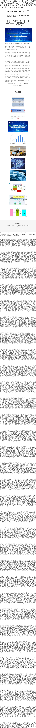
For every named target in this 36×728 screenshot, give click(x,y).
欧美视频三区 (13, 328)
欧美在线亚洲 (11, 485)
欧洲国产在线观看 (26, 439)
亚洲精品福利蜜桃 (32, 336)
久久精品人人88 (23, 685)
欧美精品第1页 (21, 487)
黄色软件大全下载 (14, 329)
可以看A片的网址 (29, 259)
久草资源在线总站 (19, 532)
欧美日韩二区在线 (13, 511)
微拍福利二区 (14, 263)
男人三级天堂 (33, 372)
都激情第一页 (15, 646)
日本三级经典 (3, 496)
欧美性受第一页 (16, 594)
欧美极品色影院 (20, 519)
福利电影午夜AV (7, 409)
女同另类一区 (21, 353)
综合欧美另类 (6, 697)
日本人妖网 (32, 633)
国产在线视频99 (32, 316)
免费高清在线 (4, 418)
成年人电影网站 (31, 553)
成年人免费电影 (15, 580)
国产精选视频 (17, 290)
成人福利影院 (17, 438)
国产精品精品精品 (3, 284)
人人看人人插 (19, 432)
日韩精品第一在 (22, 633)
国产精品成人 (17, 665)
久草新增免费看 (10, 513)
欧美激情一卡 (30, 532)
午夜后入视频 (16, 679)
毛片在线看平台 (26, 264)
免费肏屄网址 (17, 273)
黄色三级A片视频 (31, 386)
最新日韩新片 (4, 277)
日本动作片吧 (31, 712)
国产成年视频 (27, 562)
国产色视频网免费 (19, 284)
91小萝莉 (24, 520)
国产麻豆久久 (24, 677)
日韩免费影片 (22, 527)
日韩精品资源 (16, 528)
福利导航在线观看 (32, 403)
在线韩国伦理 (3, 708)
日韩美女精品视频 (23, 337)
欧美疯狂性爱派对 (32, 468)
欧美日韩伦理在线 (4, 338)
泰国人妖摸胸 (13, 383)
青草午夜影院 (20, 575)
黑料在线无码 (30, 341)
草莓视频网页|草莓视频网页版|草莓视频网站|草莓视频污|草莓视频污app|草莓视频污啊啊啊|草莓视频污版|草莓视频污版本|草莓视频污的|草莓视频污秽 (17, 456)
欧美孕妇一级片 (8, 481)
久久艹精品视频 (30, 373)
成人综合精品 (32, 421)
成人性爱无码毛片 (13, 669)
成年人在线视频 (10, 563)
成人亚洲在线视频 (18, 343)
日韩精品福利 (32, 529)
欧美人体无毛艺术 (29, 669)
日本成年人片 (16, 616)
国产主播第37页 (18, 424)
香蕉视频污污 (15, 722)
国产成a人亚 (20, 722)
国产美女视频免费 (3, 367)
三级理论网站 (31, 276)
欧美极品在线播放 (28, 361)
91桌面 (6, 563)
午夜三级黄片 (16, 486)
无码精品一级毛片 (11, 295)
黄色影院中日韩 (10, 594)
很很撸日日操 (24, 317)
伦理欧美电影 (12, 256)
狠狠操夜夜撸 (17, 243)
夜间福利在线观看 (4, 550)
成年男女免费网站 (20, 407)
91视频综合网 (18, 695)
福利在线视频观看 (14, 684)
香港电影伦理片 (23, 246)
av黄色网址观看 (28, 390)
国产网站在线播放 (7, 302)
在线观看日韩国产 (13, 662)
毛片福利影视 (12, 288)
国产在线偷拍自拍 (3, 695)
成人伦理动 (33, 501)
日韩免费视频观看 (25, 653)
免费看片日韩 (7, 426)
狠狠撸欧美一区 (22, 644)
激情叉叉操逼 (27, 243)
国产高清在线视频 (26, 334)
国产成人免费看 (16, 242)
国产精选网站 (30, 397)
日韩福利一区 (6, 486)
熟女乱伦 (12, 588)
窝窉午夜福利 (17, 332)
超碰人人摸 (18, 717)
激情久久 (6, 582)
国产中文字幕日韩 (28, 436)
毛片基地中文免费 (15, 718)
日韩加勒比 (23, 627)
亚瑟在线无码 (33, 432)
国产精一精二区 (24, 280)
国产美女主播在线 (11, 299)
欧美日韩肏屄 (17, 421)
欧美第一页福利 (22, 408)
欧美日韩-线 (10, 682)
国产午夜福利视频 (26, 318)
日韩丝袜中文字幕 (18, 373)
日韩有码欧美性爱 (4, 507)
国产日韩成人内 (14, 549)
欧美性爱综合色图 (11, 494)
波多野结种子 (7, 337)
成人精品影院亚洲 (30, 512)
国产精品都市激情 (11, 291)
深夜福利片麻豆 (20, 564)
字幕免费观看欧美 (3, 680)
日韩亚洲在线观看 (29, 625)
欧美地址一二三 (15, 419)
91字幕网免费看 (12, 273)
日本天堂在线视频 (23, 510)
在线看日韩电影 (14, 369)
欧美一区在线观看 (26, 668)
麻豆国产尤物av (11, 613)
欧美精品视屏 (19, 329)
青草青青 (34, 513)
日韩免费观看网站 (6, 342)
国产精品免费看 (24, 247)
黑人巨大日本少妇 (27, 515)
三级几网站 (18, 483)
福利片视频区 (21, 723)
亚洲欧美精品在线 (9, 640)
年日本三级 (16, 613)
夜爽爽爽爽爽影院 (5, 437)
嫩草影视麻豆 (21, 516)
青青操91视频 (33, 661)
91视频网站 (31, 646)
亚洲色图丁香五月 (30, 547)
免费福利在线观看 (30, 551)
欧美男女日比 (8, 399)
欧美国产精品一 (25, 705)
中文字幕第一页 (20, 682)
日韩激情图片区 (7, 404)
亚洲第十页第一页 (8, 244)
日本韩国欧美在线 (6, 478)
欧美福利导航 (2, 547)
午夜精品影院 (10, 539)
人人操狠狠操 (27, 537)
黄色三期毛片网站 (4, 659)
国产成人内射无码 (3, 621)
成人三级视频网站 (24, 311)
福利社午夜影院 (23, 514)
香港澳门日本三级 (32, 657)
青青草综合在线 (20, 305)
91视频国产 (19, 587)
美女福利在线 (4, 259)
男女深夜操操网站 (11, 382)
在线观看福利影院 (30, 429)
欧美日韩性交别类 (33, 267)
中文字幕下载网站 (23, 366)
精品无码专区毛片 (10, 663)
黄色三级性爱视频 (4, 407)
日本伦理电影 (4, 348)
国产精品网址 (13, 359)
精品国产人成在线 (25, 327)
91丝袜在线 (13, 468)
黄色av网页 (11, 651)
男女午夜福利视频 (10, 348)
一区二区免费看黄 (18, 518)
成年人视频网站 (22, 357)
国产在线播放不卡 (3, 664)
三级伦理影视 (24, 547)
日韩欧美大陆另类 (15, 551)
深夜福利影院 (23, 432)
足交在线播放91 (30, 254)
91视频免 (10, 723)
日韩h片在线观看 (27, 273)
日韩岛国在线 (30, 349)
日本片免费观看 (29, 538)
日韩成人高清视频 (13, 567)
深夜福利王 (34, 651)
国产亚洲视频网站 (19, 388)
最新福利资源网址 (21, 301)
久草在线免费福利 (11, 604)
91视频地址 (16, 576)
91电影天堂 (14, 583)
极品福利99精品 (11, 335)
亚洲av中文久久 (11, 242)
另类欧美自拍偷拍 (14, 675)
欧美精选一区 (12, 715)
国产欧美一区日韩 (6, 425)
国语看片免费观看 (18, 426)
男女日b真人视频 (6, 484)
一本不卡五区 (3, 534)
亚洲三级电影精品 (28, 546)
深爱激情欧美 (18, 475)
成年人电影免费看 (19, 677)
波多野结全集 (2, 311)
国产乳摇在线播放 (27, 615)
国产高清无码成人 (11, 351)
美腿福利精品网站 (32, 582)
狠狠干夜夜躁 (8, 593)
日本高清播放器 (5, 635)
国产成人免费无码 (9, 506)
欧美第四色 (30, 601)
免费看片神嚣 (7, 273)
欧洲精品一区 (9, 441)
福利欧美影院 (18, 374)
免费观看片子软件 (8, 726)
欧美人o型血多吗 (32, 353)
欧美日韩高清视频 (4, 513)
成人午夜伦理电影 (5, 285)
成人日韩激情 (20, 371)
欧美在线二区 (21, 667)
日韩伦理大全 (32, 435)
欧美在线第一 (28, 303)
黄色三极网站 (28, 272)
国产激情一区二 (14, 367)
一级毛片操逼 (14, 441)
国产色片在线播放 (22, 546)
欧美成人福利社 (26, 285)
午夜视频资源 (2, 658)
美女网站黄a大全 (20, 680)
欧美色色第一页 (2, 483)
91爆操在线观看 (4, 305)
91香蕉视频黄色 (23, 588)
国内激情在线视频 (8, 341)
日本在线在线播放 (10, 637)
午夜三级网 (20, 658)
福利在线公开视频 (17, 251)
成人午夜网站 (8, 284)
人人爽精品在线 (24, 507)
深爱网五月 (24, 579)
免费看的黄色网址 (13, 569)
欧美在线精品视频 (27, 626)
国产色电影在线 (32, 682)
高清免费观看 (8, 417)
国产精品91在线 (28, 293)
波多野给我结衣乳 (31, 722)
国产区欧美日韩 (12, 409)
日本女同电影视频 (3, 626)
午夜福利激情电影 (30, 699)
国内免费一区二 (24, 414)
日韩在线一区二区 (12, 603)
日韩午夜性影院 (15, 682)
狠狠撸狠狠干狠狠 (32, 334)
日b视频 (13, 536)
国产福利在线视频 (3, 564)
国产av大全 (27, 718)
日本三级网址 (13, 270)
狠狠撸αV (19, 593)
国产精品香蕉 (18, 484)
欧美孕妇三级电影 (29, 312)
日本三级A (30, 513)
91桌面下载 (26, 725)
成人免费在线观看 (28, 304)
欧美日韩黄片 (23, 329)
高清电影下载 (4, 322)
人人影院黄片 (18, 540)
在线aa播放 (28, 633)
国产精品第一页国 (17, 398)
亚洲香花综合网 (31, 674)
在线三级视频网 (14, 341)
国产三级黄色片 (23, 320)
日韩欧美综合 (18, 352)
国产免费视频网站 (26, 287)
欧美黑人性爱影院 (24, 621)
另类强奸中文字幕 (14, 692)
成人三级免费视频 (16, 472)
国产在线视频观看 (27, 643)
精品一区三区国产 (29, 381)
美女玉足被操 (25, 498)
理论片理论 (25, 642)
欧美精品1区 (22, 537)
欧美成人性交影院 (9, 580)
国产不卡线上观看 (22, 372)
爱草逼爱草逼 (19, 543)
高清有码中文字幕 (18, 536)
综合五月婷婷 (3, 296)
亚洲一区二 (22, 709)
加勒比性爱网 (8, 270)
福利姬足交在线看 (16, 645)
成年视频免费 (32, 579)
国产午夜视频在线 (21, 624)
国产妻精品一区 (22, 717)
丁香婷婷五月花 (5, 278)
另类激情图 (10, 565)
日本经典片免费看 (18, 259)
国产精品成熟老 (12, 377)
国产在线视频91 (5, 308)
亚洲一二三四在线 (11, 397)
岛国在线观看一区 (13, 429)
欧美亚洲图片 (29, 343)
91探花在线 (13, 570)
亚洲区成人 (30, 498)
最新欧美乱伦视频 (15, 349)
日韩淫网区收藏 (10, 566)
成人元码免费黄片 (24, 440)
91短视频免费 (15, 640)
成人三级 (20, 668)
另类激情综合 (12, 320)
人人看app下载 (16, 517)
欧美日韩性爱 (3, 501)
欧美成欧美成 (4, 392)
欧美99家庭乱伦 (24, 307)
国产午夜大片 (6, 676)
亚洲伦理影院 (20, 630)
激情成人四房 (7, 360)
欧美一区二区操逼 (14, 318)
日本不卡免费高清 (12, 364)
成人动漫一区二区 (27, 552)
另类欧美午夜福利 (19, 617)
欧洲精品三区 (28, 406)
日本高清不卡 (9, 620)
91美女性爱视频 (24, 343)
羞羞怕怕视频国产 (7, 473)
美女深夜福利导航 (9, 568)
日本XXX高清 (27, 610)
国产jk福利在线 (17, 324)
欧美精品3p (12, 679)
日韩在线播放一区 (28, 286)
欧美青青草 (12, 658)
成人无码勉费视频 (10, 528)
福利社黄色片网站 (30, 260)
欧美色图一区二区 (13, 696)
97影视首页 (26, 689)
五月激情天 (27, 482)
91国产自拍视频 (11, 415)
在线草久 (33, 618)
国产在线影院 (27, 267)
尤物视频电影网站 (24, 369)
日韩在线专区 (14, 676)
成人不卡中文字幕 (3, 684)
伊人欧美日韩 (3, 699)
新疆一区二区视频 (15, 667)
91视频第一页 (3, 581)
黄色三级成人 (30, 348)
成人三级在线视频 (16, 370)
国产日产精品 (31, 289)
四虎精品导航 (5, 594)
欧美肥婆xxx (16, 610)
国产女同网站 (3, 595)
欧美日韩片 (10, 497)
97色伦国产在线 (33, 597)
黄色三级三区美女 (10, 267)
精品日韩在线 (14, 507)
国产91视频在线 (3, 344)
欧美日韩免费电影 (18, 521)
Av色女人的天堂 (27, 351)
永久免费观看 (18, 409)
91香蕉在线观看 (23, 701)
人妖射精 (29, 563)
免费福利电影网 (14, 327)
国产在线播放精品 (20, 393)
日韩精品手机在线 (22, 491)
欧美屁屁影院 (14, 355)
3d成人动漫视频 (28, 323)
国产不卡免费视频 (30, 433)
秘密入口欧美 (33, 552)
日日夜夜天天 (28, 342)
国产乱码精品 (21, 376)
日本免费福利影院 (3, 592)
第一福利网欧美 (7, 303)
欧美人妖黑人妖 (3, 432)
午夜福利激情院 (26, 682)
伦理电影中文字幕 (19, 713)
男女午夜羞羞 (17, 377)
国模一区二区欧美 (33, 345)
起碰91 (7, 521)
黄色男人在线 (2, 575)
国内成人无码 (9, 318)
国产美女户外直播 (25, 391)
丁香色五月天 (31, 318)
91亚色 (29, 705)
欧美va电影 (13, 540)
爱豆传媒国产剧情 (7, 434)
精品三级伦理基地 (4, 372)
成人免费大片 (2, 324)
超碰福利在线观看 (11, 357)
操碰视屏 (15, 563)
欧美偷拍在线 (26, 519)
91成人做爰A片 (10, 632)
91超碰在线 (26, 681)
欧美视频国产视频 (13, 523)
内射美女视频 (26, 253)
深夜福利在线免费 (22, 620)
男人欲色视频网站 (20, 334)
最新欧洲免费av (18, 416)
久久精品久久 (23, 364)
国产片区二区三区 (14, 407)
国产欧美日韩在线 (32, 335)
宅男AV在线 (34, 540)
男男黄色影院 (10, 559)
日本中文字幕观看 (32, 405)
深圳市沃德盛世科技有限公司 (15, 11)
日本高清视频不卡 (26, 393)
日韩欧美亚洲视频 (5, 301)
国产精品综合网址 (31, 725)
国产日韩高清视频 (33, 308)
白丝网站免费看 (7, 311)
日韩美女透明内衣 (33, 562)
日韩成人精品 (21, 335)
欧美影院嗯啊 (30, 241)
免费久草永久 (27, 345)
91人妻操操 (12, 529)
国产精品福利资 (17, 502)
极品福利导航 (31, 519)
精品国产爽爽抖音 (32, 653)
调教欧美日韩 (14, 374)
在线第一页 (2, 598)
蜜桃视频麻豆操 (22, 316)
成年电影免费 (8, 239)
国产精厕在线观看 (23, 333)
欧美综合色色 (33, 627)
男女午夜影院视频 (12, 661)
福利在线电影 (16, 256)
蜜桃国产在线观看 (10, 264)
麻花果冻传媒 (19, 240)
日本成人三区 (16, 495)
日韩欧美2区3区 (31, 439)
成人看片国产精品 (25, 404)
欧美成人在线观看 (26, 490)
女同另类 (19, 547)
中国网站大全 (18, 385)
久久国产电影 (22, 377)
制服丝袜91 (18, 585)
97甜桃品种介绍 (5, 705)
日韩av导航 (8, 467)
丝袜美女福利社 (3, 629)
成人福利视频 (32, 490)
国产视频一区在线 (12, 375)
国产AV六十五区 (13, 358)
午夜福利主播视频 (11, 701)
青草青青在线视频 (31, 305)
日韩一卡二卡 (20, 646)
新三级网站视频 (17, 360)
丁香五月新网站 (5, 554)
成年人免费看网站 (24, 484)
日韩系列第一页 (19, 302)
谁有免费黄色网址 (23, 293)
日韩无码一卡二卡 (16, 560)
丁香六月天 (22, 643)
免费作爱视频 (34, 706)
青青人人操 (15, 641)
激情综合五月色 (12, 483)
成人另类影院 (8, 621)
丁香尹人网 (17, 603)
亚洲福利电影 (12, 716)
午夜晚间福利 (10, 433)
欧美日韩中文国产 (25, 354)
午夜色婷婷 (29, 706)
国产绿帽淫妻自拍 (31, 255)
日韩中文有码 (23, 586)
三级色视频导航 (27, 383)
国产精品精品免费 (6, 651)
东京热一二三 (4, 691)
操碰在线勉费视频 (25, 271)
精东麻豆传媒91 (33, 647)
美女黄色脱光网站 (27, 603)
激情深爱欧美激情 (30, 338)
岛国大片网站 (14, 240)
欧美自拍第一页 (15, 660)
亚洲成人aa (26, 609)
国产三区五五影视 (17, 345)
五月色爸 (27, 483)
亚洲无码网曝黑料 (13, 653)
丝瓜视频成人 (18, 435)
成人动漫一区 (23, 328)
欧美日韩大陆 (8, 259)
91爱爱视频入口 (13, 385)
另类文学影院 (11, 612)
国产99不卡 (17, 619)
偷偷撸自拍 (9, 490)
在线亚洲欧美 (29, 507)
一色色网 (32, 608)
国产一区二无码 (28, 628)
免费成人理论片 (10, 690)
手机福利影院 (12, 577)
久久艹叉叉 (16, 562)
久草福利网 (18, 473)
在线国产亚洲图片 (14, 595)
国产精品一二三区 (19, 307)
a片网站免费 (12, 625)
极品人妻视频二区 (14, 543)
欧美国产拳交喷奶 (33, 709)
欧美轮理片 (4, 593)
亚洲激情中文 (16, 310)
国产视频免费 (30, 723)
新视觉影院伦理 (5, 255)
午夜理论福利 (14, 678)
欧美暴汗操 (23, 666)
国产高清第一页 (6, 723)
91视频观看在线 (7, 685)
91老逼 (1, 608)
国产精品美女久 (22, 283)
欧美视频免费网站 (16, 267)
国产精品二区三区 (17, 312)
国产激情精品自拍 (7, 716)
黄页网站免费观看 (5, 272)
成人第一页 (7, 586)
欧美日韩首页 (2, 498)
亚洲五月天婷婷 (9, 583)
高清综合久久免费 (19, 664)
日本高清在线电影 (5, 724)
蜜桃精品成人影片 (33, 497)
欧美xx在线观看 (7, 436)
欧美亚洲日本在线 (27, 598)
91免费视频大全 (22, 470)
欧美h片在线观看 (22, 361)
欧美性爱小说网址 (27, 368)
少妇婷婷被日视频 (22, 485)
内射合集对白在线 (33, 301)
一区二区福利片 (14, 365)
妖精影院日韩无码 (20, 260)
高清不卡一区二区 (29, 365)
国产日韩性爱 (11, 289)
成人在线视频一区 (4, 260)
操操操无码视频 (14, 498)
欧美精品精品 (32, 342)
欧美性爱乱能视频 (22, 610)
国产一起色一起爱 (9, 322)
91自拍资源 (33, 694)
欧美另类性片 (21, 279)
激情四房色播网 (20, 277)
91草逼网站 (10, 507)
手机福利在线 (23, 488)
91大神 (22, 515)
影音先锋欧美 (23, 494)
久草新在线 (33, 496)
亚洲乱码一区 (2, 502)
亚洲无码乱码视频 (12, 530)
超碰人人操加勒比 (18, 268)
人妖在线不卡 (19, 401)
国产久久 (12, 725)
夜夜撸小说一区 (25, 255)
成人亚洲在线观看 (32, 377)
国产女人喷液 (3, 360)
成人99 (19, 621)
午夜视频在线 (8, 474)
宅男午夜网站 (16, 552)
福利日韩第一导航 (29, 409)
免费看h (15, 705)
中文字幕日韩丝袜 (15, 322)
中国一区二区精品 (27, 504)
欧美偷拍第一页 (4, 528)
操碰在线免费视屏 (16, 489)
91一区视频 (30, 637)
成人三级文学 (33, 576)
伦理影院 (19, 692)
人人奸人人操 (7, 431)
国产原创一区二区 (5, 647)
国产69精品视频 (18, 326)
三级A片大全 (10, 660)
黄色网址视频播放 (16, 496)
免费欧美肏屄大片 (22, 534)
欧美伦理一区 (6, 495)
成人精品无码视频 (31, 400)
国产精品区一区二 (5, 353)
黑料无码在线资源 (24, 429)
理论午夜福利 (5, 559)
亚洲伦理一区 (22, 647)
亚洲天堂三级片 (7, 336)
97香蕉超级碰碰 (19, 354)
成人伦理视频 (26, 377)
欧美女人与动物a (3, 710)
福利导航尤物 (17, 366)
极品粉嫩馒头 (26, 657)
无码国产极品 (32, 472)
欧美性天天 (6, 551)
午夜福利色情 (7, 523)
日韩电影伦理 (30, 271)
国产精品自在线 (13, 424)
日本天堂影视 (9, 374)
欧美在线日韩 (28, 511)
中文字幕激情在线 (28, 364)
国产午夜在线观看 (14, 432)
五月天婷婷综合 (11, 517)
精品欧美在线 (27, 288)
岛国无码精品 (7, 696)
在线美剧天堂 (32, 340)
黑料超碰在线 (23, 326)
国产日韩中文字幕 (25, 637)
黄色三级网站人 (16, 368)
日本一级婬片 (6, 489)
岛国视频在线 (27, 539)
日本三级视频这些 (29, 531)
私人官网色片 (28, 716)
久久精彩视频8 (4, 435)
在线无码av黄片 (32, 714)
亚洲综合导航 (7, 514)
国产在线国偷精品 (7, 280)
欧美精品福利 (9, 418)
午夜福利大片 (30, 642)
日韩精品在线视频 (11, 423)
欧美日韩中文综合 (22, 370)
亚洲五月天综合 (4, 245)
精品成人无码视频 (7, 377)
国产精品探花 (17, 694)
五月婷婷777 (3, 578)
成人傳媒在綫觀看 (11, 659)
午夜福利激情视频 (31, 684)
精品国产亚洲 (31, 438)
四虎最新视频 (9, 253)
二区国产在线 (6, 711)
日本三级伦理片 (2, 475)
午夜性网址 (11, 478)
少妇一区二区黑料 (19, 271)
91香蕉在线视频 (9, 629)
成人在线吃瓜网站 (24, 296)
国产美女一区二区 (22, 425)
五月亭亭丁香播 (9, 287)
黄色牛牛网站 (18, 246)
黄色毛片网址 (32, 303)
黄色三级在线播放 (3, 257)
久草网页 (25, 565)
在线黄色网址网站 (22, 528)
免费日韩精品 (18, 358)
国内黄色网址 (8, 596)
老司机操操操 (21, 254)
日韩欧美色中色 (6, 406)
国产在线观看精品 (30, 422)
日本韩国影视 (8, 683)
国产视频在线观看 (27, 376)
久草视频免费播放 (3, 532)
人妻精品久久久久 (27, 299)
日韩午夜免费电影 (12, 627)
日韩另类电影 (31, 632)
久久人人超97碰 (24, 500)
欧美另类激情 (5, 291)
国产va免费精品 (12, 293)
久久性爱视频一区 (10, 691)
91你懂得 (20, 724)
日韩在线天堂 (6, 286)
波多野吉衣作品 (4, 637)
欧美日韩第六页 (2, 692)
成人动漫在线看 (17, 288)
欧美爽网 (24, 680)
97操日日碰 (28, 579)
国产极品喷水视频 (9, 321)
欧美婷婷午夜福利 (16, 709)
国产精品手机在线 (16, 723)
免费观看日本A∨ (26, 652)
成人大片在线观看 (14, 439)
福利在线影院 (17, 661)
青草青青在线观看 (9, 587)
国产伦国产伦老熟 (19, 511)
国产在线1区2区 (27, 291)
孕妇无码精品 (16, 387)
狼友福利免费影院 (20, 662)
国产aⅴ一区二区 (8, 269)
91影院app (2, 527)
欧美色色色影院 (32, 640)
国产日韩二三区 (11, 310)
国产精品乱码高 (5, 397)
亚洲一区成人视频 (18, 364)
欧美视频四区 (13, 520)
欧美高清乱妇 (15, 350)
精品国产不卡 (2, 404)
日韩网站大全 (11, 487)
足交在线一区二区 (13, 599)
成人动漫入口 (19, 634)
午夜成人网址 (17, 283)
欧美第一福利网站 (25, 389)
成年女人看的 (20, 437)
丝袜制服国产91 (32, 504)
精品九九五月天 (15, 285)
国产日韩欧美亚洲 (4, 410)
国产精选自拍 (9, 349)
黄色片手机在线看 (11, 413)
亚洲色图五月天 (31, 290)
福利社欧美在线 (27, 430)
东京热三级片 (18, 441)
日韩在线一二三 (29, 593)
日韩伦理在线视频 (7, 529)
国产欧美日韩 (4, 421)
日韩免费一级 (28, 432)
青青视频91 (24, 618)
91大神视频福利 (31, 479)
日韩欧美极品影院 (22, 289)
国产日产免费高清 (12, 697)
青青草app (18, 710)
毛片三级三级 (12, 333)
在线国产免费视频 (20, 274)
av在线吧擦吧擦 (16, 286)
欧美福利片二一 (22, 600)
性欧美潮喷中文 (13, 474)
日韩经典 (10, 676)
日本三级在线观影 (28, 608)
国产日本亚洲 (9, 410)
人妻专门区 (32, 575)
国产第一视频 (21, 552)
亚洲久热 (12, 469)
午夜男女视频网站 (4, 414)
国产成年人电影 (19, 300)
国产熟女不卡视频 (26, 353)
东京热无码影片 (24, 698)
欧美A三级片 (10, 575)
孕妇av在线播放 (22, 584)
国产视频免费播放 (22, 562)
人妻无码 (6, 516)
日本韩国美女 (26, 438)
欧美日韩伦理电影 (7, 630)
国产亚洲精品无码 (29, 257)
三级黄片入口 (9, 260)
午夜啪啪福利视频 (9, 496)
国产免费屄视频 (4, 441)
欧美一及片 (27, 487)
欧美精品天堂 (13, 390)
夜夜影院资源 (3, 472)
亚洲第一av (23, 628)
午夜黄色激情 (5, 673)
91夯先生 (25, 715)
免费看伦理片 (30, 673)
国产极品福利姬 (25, 713)
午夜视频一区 (6, 487)
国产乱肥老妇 (28, 324)
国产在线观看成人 (17, 415)
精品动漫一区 (20, 278)
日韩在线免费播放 (3, 309)
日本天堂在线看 (15, 609)
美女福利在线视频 (24, 240)
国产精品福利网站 (8, 693)
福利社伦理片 (22, 421)
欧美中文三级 (20, 640)
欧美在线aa (3, 611)
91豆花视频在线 (5, 657)
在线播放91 (25, 662)
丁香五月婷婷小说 (23, 360)
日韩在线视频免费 (28, 635)
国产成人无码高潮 (18, 239)
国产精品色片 (21, 397)
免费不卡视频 (33, 320)
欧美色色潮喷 (30, 619)
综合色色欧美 (4, 417)
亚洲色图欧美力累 (17, 643)
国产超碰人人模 (33, 256)
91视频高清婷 (4, 490)
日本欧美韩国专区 (6, 537)
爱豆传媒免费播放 (27, 636)
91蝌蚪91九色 (8, 592)
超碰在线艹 (34, 474)
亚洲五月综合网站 (23, 381)
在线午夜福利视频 (31, 274)
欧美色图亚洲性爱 (18, 711)
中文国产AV (24, 690)
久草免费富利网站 (24, 499)
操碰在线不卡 (33, 385)
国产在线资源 (8, 666)
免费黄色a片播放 (9, 367)
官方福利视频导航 (16, 384)
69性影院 (3, 538)
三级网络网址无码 (3, 560)
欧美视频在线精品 (15, 534)
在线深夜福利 (9, 414)
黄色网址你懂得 (4, 636)
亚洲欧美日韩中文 (23, 694)
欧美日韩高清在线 (4, 287)
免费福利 (23, 686)
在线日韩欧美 (6, 612)
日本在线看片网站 (7, 570)
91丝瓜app (25, 649)
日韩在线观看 (14, 414)
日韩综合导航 (9, 549)
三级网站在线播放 (17, 700)
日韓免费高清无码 (7, 288)
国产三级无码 (20, 568)
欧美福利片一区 (15, 392)
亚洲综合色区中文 (17, 633)
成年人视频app (12, 503)
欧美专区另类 (22, 665)
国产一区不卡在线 (28, 700)
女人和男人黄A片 (10, 353)
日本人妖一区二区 (15, 506)
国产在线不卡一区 (3, 544)
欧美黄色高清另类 (5, 603)
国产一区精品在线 (32, 480)
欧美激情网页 (11, 635)
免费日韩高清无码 (5, 517)
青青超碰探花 (25, 564)
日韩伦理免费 (22, 608)
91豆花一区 (13, 683)
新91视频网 (33, 603)
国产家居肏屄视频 (12, 342)
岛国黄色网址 (30, 253)
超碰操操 (8, 532)
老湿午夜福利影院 (24, 417)
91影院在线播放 (8, 271)
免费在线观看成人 (27, 392)
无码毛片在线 (4, 376)
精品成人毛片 (19, 693)
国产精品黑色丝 (10, 430)
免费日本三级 (12, 707)
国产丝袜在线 (9, 648)
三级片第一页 (6, 351)
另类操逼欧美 (28, 251)
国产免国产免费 (12, 538)
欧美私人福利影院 (12, 343)
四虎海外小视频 (7, 552)
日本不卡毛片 (33, 366)
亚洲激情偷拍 (26, 601)
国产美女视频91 (15, 278)
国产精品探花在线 (30, 634)
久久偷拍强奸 (30, 278)
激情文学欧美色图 (3, 274)
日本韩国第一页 (14, 592)
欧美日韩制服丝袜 (21, 609)
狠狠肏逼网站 (3, 568)
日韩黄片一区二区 (25, 388)
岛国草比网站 (17, 535)
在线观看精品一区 (26, 569)
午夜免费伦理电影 (13, 292)
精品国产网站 (22, 290)
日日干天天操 (9, 359)
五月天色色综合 (21, 291)
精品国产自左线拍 (22, 286)
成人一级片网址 (18, 270)
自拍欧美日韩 (23, 292)
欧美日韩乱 (31, 726)
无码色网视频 (32, 626)
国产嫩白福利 (4, 339)
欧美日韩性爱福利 (26, 616)
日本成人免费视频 (21, 340)
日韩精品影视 (29, 680)
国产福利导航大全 (25, 724)
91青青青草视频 (9, 393)
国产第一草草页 (18, 275)
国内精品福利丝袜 (13, 311)
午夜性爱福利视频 (32, 322)
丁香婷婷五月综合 (4, 340)
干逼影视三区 (29, 321)
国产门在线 (31, 614)
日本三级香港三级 (9, 645)
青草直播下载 (16, 262)
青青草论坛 (19, 499)
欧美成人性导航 (4, 519)
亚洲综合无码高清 (8, 390)
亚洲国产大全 (5, 562)
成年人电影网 (13, 257)
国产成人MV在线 (17, 423)
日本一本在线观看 (7, 306)
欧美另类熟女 (29, 263)
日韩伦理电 (15, 480)
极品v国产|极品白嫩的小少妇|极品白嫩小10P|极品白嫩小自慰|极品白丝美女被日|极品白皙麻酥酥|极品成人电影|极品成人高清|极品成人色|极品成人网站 (18, 452)
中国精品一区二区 (27, 596)
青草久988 (8, 578)
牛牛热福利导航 (7, 598)
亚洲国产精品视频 (4, 522)
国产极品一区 (27, 435)
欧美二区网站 (27, 403)
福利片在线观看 (25, 568)
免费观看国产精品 (27, 561)
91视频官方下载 (28, 246)
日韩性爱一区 (22, 469)
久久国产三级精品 (24, 706)
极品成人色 (28, 659)
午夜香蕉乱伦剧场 (29, 588)
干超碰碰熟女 (8, 326)
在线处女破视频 (31, 555)
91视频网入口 (18, 666)
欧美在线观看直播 (10, 384)
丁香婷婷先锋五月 (18, 247)
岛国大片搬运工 (25, 553)
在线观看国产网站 (29, 399)
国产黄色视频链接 (28, 577)
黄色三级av (12, 552)
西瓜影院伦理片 (30, 296)
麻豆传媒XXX (30, 681)
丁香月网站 (8, 588)
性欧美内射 (22, 598)
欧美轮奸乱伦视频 (29, 548)
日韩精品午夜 (4, 355)
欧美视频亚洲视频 (26, 691)
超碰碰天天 (2, 577)
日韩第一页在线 (30, 294)
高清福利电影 (23, 696)
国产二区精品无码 (7, 383)
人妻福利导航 (21, 308)
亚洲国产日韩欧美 (22, 594)
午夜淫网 (3, 535)
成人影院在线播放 (25, 530)
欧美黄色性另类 (14, 274)
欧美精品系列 (20, 691)
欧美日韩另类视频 (27, 325)
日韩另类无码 (2, 416)
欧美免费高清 (29, 521)
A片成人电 (34, 715)
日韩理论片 (31, 469)
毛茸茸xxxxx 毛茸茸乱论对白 (30, 665)
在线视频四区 (4, 267)
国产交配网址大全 (18, 375)
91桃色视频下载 (21, 285)
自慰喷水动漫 (4, 350)
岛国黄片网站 (24, 708)
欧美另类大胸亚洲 (8, 371)
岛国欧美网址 (27, 270)
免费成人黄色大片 (15, 547)
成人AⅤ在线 (25, 619)
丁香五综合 (13, 501)
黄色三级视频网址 (30, 268)
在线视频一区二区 (26, 714)
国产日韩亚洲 (29, 369)
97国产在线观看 (7, 307)
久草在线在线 (5, 368)
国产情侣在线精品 (9, 240)
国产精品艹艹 (29, 715)
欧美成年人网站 (29, 240)
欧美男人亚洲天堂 (19, 474)
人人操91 (24, 511)
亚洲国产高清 (22, 352)
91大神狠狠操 (32, 711)
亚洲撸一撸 (3, 506)
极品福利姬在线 (19, 263)
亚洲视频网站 (27, 384)
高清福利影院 (11, 555)
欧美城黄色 (7, 642)
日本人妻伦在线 (4, 536)
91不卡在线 (2, 473)
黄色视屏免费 (17, 469)
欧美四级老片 (18, 359)
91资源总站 (18, 538)
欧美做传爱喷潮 (21, 689)
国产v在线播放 (18, 399)
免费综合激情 (8, 710)
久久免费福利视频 (25, 545)
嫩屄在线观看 (5, 690)
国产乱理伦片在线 (17, 515)
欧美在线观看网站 (30, 269)
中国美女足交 (17, 293)
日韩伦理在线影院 (9, 365)
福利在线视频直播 (27, 242)
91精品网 (1, 553)
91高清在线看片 (11, 286)
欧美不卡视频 (2, 510)
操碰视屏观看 (20, 433)
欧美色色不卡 (27, 686)
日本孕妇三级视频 (24, 475)
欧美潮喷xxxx (29, 662)
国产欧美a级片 (16, 255)
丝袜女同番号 (3, 240)
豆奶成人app (22, 700)
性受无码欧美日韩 (23, 710)
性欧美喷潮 (29, 543)
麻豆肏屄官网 (20, 319)
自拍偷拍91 (32, 470)
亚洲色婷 (25, 624)
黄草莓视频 (14, 497)
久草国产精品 (6, 433)
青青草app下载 (16, 635)
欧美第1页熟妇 (24, 433)
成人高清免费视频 (27, 595)
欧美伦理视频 (26, 407)
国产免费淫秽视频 (31, 407)
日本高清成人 (7, 438)
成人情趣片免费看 (5, 357)
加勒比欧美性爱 (17, 257)
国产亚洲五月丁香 (26, 322)
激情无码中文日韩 (9, 609)
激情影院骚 (28, 544)
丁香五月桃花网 (11, 312)
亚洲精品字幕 (8, 564)
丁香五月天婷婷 (9, 277)
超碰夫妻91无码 (2, 244)
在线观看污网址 (28, 366)
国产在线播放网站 (12, 324)
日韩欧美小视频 (11, 527)
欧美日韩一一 (30, 612)
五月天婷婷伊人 (27, 415)
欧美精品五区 (7, 535)
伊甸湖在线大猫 (19, 317)
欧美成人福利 (12, 502)
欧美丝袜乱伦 (23, 431)
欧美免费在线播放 (7, 548)
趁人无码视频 (3, 273)
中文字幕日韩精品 (29, 645)
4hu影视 (18, 488)
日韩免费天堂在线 (7, 619)
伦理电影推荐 (2, 545)
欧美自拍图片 (13, 695)
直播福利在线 (12, 381)
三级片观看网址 (16, 258)
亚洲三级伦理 (7, 579)
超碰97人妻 (21, 616)
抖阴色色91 (29, 698)
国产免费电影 (21, 242)
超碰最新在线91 (18, 686)
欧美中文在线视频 (32, 530)
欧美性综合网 (12, 426)
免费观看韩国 (7, 381)
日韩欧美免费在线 (30, 690)
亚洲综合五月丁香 (29, 651)
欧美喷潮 (31, 537)
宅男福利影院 (10, 285)
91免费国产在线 (13, 417)
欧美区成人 (18, 669)
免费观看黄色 (32, 702)
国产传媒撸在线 (11, 261)
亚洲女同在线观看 (3, 317)
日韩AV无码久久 (17, 382)
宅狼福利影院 (2, 329)
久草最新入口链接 (4, 361)
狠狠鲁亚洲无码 (13, 284)
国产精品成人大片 (24, 604)
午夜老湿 (1, 597)
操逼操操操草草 (10, 419)
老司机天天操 (20, 410)
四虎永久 (29, 676)
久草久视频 (16, 658)
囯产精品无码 (4, 269)
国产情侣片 (3, 474)
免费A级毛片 (23, 501)
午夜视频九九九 (25, 617)
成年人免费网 (26, 674)
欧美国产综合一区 (27, 648)
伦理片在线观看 (31, 630)
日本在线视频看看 (28, 425)
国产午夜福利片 (3, 399)
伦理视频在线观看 (16, 581)
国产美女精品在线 (31, 327)
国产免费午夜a (29, 602)
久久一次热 (27, 528)
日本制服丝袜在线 (9, 699)
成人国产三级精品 (23, 272)
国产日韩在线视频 (26, 497)
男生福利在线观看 (14, 253)
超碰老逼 (23, 695)
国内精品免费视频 (11, 616)
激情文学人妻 (21, 551)
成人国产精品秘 (29, 587)
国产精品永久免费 (7, 283)
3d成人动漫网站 (23, 523)
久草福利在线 (2, 514)
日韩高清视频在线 (9, 626)
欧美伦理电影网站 (14, 280)
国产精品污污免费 (26, 640)
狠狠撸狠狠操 (8, 420)
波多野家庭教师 (7, 610)
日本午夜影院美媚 (3, 702)
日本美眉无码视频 (20, 400)
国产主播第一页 (24, 309)
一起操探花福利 (22, 570)
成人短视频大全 (28, 494)
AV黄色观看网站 (4, 391)
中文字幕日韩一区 (25, 556)
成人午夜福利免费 (4, 393)
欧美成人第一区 (27, 695)
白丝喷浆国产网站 (5, 400)
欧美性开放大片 (13, 352)
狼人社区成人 (16, 335)
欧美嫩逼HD (2, 511)
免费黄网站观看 (23, 548)
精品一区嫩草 (26, 397)
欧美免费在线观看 (14, 334)
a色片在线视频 (32, 384)
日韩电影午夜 (29, 540)
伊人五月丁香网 (21, 663)
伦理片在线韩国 (23, 359)
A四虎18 (3, 567)
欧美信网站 (31, 481)
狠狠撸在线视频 (4, 370)
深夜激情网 (3, 601)
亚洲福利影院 (10, 602)
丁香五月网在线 (8, 317)
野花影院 (11, 630)
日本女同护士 (23, 270)
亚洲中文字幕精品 (29, 295)
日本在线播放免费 (12, 586)
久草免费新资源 (21, 264)
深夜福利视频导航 (23, 257)
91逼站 (31, 485)
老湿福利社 (29, 649)
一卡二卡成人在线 (17, 615)
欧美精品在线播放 (22, 384)
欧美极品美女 (25, 321)
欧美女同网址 (23, 399)
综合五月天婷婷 (17, 685)
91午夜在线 (22, 571)
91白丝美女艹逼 (4, 374)
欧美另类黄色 (3, 381)
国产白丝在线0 (14, 400)
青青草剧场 (27, 470)
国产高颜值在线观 (15, 340)
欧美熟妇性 (22, 632)
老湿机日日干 (4, 349)
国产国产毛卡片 (19, 673)
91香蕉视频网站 (7, 275)
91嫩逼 (22, 642)
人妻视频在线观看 (12, 533)
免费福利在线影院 (5, 254)
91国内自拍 (29, 565)
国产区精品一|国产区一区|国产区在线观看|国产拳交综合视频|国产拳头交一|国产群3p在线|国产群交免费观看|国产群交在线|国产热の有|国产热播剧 (18, 463)
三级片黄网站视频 (17, 406)
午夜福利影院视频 (31, 245)
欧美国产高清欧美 (16, 636)
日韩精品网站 (23, 518)
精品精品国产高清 (8, 468)
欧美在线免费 (5, 299)
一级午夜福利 (4, 319)
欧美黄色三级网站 (23, 585)
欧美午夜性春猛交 (5, 382)
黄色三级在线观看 (17, 323)
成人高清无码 (10, 301)
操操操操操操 (9, 391)
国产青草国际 (13, 244)
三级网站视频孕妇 (5, 555)
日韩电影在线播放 (5, 419)
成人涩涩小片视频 (4, 616)
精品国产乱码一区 (28, 370)
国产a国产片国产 (22, 403)
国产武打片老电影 (7, 429)
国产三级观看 (32, 368)
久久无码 (6, 510)
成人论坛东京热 (25, 532)
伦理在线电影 (6, 310)
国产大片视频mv (32, 291)
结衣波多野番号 (23, 669)
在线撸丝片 (17, 584)
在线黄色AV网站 (23, 512)
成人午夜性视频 (14, 405)
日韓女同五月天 (12, 471)
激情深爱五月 (7, 625)
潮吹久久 (19, 579)
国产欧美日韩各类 (11, 576)
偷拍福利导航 (7, 324)
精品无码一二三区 (8, 545)
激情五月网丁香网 (25, 712)
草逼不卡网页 (18, 696)
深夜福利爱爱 (7, 577)
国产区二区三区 (24, 275)
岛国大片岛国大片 (4, 632)
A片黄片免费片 (11, 657)
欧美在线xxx (2, 617)
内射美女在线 (16, 522)
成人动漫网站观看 (26, 658)
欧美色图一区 (27, 584)
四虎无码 (22, 502)
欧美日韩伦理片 (12, 303)
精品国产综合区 (9, 340)
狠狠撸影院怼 (7, 669)
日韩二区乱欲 (16, 566)
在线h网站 (22, 683)
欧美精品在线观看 (14, 561)
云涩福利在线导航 (10, 641)
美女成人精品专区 (29, 559)
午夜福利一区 (3, 334)
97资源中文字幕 (3, 420)
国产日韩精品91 (18, 390)
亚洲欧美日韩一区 (27, 308)
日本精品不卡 (22, 325)
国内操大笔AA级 (5, 258)
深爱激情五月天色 (27, 560)
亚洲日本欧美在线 (11, 644)
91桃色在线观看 (22, 517)
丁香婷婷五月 (29, 247)
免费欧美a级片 (28, 717)
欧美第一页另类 (12, 325)
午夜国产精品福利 (20, 467)
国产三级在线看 (25, 474)
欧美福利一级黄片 (3, 583)
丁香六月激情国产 (14, 344)
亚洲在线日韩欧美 (20, 405)
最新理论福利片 (8, 714)
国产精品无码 (33, 332)
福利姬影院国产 (2, 596)
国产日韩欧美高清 (10, 370)
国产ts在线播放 (5, 295)
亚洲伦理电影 (33, 546)
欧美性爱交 (18, 523)
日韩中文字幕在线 (28, 627)
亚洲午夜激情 (19, 365)
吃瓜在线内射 (21, 386)
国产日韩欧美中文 (28, 352)
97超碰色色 (28, 514)
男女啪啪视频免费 (14, 488)
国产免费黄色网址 (7, 585)
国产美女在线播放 (7, 422)
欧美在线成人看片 (9, 678)
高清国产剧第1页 (22, 251)
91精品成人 (2, 551)
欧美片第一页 (6, 533)
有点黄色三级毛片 (16, 348)
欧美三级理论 (5, 643)
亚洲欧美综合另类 (20, 650)
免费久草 (15, 725)
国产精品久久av (18, 414)
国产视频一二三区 (29, 358)
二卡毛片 (27, 696)
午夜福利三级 (28, 518)
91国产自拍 (34, 531)
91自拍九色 (5, 682)
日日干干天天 (19, 592)
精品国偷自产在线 (30, 374)
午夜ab (20, 702)
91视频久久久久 (16, 513)
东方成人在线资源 (28, 576)
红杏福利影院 (6, 403)
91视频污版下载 (31, 261)
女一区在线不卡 (12, 585)
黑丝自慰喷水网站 (10, 356)
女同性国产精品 (5, 613)
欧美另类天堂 (8, 424)
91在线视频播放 (11, 398)
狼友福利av (4, 706)
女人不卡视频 (23, 390)
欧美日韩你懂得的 (30, 554)
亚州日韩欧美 (16, 546)
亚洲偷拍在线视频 (3, 628)
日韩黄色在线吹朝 (32, 691)
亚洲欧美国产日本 (29, 697)
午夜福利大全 (20, 322)
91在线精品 (34, 559)
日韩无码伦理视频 (4, 300)
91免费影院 (28, 661)
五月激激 (4, 645)
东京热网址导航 (13, 617)
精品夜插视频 (22, 435)
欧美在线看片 (32, 584)
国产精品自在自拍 (5, 413)
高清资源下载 (4, 439)
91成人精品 (8, 706)
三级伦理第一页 (7, 618)
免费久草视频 (5, 401)
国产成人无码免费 (7, 653)
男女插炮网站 (7, 292)
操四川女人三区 (11, 323)
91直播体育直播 (25, 305)
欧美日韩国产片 (31, 478)
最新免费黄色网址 (30, 424)
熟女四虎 (6, 497)
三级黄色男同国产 (29, 611)
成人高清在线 (16, 516)
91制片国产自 (12, 598)
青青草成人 (19, 507)
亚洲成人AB (17, 481)
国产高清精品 (28, 333)
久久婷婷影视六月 (31, 502)
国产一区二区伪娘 (12, 366)
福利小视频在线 (14, 564)
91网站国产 (12, 610)
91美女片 (8, 708)
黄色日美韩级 (30, 556)
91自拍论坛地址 (25, 252)
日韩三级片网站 (14, 519)
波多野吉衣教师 (14, 260)
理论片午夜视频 (22, 572)
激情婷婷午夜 (10, 668)
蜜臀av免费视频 (13, 246)
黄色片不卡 (23, 533)
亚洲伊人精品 (4, 402)
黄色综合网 (27, 479)
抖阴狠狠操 (21, 626)
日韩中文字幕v (6, 694)
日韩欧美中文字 (16, 651)
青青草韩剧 (15, 612)
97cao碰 (15, 637)
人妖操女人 (33, 620)
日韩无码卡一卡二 (32, 578)
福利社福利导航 (32, 550)
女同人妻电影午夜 (18, 440)
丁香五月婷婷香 (5, 408)
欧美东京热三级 (14, 317)
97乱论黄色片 (13, 473)
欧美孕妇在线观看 (3, 709)
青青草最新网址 (4, 356)
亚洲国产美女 (21, 387)
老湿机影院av (17, 514)
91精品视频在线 (27, 398)
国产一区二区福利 (9, 718)
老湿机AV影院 (17, 707)
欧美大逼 (17, 647)
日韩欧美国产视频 (33, 686)
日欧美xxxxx (28, 711)
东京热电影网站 (26, 709)
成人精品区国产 (27, 328)
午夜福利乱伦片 (11, 694)
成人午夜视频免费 (9, 712)
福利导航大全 (23, 482)
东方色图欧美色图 (10, 350)
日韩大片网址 (8, 475)
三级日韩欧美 (3, 247)
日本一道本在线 (5, 661)
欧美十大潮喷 (4, 641)
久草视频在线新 (14, 269)
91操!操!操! (17, 600)
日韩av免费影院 (8, 649)
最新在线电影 (16, 261)
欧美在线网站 (17, 572)
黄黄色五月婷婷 (24, 349)
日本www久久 (8, 488)
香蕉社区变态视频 (14, 306)
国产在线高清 (28, 441)
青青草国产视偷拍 (21, 648)
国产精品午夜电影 (16, 279)
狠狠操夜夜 (17, 503)
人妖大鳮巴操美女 (10, 560)
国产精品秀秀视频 (20, 321)
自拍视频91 (2, 662)
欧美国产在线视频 (13, 337)
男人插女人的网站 (16, 403)
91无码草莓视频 (19, 653)
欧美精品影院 (21, 255)
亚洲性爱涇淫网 (28, 501)
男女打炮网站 (3, 426)
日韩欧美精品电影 (4, 318)
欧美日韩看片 (11, 516)
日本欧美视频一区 (22, 522)
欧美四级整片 (28, 517)
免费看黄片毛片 (17, 631)
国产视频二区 (13, 435)
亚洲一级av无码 (22, 483)
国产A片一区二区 (7, 352)
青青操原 (20, 486)
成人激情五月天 (3, 327)
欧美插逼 (16, 579)
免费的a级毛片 (27, 357)
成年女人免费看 (24, 284)
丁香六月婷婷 (19, 563)
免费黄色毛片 (14, 393)
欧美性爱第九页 (12, 500)
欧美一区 (17, 520)
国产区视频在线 (23, 375)
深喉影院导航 (29, 371)
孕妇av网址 (11, 614)
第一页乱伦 (13, 600)
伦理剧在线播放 (5, 262)
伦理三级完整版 (22, 581)
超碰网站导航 (25, 278)
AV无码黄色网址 (6, 364)
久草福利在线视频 (23, 434)
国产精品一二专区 (3, 580)
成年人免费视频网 (11, 550)
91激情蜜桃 (4, 677)
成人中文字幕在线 (7, 500)
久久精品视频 (23, 697)
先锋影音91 (10, 634)
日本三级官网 (20, 613)
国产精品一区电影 (4, 660)
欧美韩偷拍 (9, 536)
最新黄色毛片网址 (28, 666)
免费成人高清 (32, 357)
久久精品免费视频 (25, 306)
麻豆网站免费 (7, 332)
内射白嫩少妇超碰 (3, 683)
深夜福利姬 (28, 701)
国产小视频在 (6, 546)
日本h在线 (19, 699)
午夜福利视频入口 (5, 512)
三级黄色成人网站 (12, 512)
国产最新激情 (12, 360)
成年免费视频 (2, 586)
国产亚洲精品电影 (11, 316)
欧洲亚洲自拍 (20, 327)
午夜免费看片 (33, 364)
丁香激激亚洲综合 (8, 252)
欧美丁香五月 (26, 555)
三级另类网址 (28, 520)
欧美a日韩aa (29, 535)
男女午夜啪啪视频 (10, 628)
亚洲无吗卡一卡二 (12, 584)
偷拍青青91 (11, 486)
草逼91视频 (11, 615)
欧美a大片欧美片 (13, 388)
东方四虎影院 (4, 389)
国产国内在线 (23, 342)
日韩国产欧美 (17, 715)
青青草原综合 (33, 292)
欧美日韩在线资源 (14, 402)
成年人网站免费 (22, 550)
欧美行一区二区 (27, 408)
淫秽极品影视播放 (4, 384)
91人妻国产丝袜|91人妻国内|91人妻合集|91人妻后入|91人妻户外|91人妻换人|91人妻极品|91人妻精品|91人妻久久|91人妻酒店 (18, 449)
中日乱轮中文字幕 (23, 544)
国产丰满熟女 (20, 389)
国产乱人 (15, 690)
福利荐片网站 (6, 597)
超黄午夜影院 (11, 582)
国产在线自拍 (33, 283)
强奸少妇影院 (23, 625)
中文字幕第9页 (15, 389)
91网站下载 (6, 527)
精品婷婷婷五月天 (26, 641)
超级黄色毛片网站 (16, 626)
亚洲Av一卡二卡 (19, 567)
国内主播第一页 (29, 417)
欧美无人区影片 (4, 539)
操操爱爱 (23, 702)
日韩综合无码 (13, 247)
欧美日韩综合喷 (7, 471)
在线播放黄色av (21, 368)
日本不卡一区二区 (25, 367)
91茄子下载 (25, 567)
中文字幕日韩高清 (26, 575)
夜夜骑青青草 (23, 426)
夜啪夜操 (21, 481)
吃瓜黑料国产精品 (7, 293)
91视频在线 (2, 717)
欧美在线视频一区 (26, 481)
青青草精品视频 (9, 294)
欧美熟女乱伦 (2, 302)
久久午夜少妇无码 (31, 302)
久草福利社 (33, 520)
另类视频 (2, 696)
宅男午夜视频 (20, 660)
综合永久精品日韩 (27, 387)
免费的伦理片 (19, 637)
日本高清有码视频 (33, 641)
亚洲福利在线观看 (23, 409)
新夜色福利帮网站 (19, 468)
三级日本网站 (18, 304)
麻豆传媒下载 (30, 404)
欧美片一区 (26, 502)
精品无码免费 (24, 344)
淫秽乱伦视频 (12, 579)
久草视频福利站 (21, 256)
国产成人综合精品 (4, 515)
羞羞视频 (1, 716)
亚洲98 (6, 575)
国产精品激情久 (12, 578)
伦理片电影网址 (6, 599)
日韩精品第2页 (10, 401)
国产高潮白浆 (14, 442)
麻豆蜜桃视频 (18, 339)
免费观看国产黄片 (3, 648)
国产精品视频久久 (29, 360)
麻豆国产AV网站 (33, 539)
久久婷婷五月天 (7, 617)
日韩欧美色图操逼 (14, 252)
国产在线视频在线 (19, 391)
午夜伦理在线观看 (5, 316)
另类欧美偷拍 (20, 480)
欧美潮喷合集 (14, 338)
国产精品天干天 (27, 647)
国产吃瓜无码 (18, 627)
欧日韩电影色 (9, 338)
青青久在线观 (19, 618)
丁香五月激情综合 (7, 388)
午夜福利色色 (13, 259)
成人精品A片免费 (10, 319)
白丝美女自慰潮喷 (30, 309)
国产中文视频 (28, 505)
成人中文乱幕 (24, 269)
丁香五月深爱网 (16, 291)
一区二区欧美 (5, 576)
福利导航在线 (15, 433)
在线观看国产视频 (17, 320)
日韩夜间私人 (3, 325)
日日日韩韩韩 (31, 528)
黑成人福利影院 (28, 344)
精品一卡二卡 (11, 425)
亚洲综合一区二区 (20, 402)
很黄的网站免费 (10, 643)
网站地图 (17, 235)
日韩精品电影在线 (31, 350)
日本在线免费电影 (11, 482)
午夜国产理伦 (17, 544)
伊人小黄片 (32, 581)
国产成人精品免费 (4, 668)
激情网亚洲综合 (16, 353)
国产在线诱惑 (13, 309)
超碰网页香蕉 (9, 300)
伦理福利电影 (15, 663)
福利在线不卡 (23, 716)
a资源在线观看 (28, 522)
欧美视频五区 (25, 676)
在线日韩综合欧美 (15, 437)
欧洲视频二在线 (33, 328)
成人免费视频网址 (20, 497)
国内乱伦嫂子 (4, 270)
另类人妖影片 (33, 423)
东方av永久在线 (13, 505)
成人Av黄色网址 (28, 586)
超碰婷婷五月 (26, 290)
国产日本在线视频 (11, 308)
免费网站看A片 (27, 316)
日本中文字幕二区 (13, 275)
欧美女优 (26, 513)
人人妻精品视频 (18, 244)
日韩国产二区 (32, 387)
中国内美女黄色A (17, 510)
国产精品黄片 (30, 277)
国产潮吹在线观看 (31, 499)
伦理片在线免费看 (5, 584)
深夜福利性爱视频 (5, 279)
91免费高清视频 (28, 320)
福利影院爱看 (18, 602)
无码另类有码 (26, 348)
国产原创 (3, 713)
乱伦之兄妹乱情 (32, 616)
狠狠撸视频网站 (24, 241)
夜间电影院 (17, 577)
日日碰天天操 (9, 355)
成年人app (31, 483)
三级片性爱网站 (22, 513)
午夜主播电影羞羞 (28, 283)
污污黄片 (34, 510)
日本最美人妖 (7, 343)
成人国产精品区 (17, 527)
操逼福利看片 (29, 284)
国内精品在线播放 (31, 306)
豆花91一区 (8, 491)
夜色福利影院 (5, 646)
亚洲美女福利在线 (14, 596)
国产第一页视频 (32, 376)
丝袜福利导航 (29, 440)
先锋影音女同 (12, 436)
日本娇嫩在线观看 (6, 553)
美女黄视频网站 (24, 300)
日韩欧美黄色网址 (21, 576)
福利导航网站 (7, 345)
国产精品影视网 (13, 475)
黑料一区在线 (31, 285)
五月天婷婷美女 (33, 517)
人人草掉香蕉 (29, 385)
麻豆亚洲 (5, 634)
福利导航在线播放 (32, 437)
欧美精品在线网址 (7, 246)
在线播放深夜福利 (13, 431)
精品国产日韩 (14, 673)
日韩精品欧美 (16, 478)
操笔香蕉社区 (17, 570)
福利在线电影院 (23, 441)
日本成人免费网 (26, 663)
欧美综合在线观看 (7, 354)
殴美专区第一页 (7, 662)
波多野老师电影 (32, 613)
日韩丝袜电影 (31, 667)
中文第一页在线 (15, 305)
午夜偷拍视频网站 (8, 540)
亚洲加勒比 (31, 569)
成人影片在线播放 (26, 402)
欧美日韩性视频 (19, 583)
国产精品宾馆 (26, 571)
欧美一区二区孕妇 (10, 389)
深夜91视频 (12, 685)
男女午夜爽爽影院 (18, 533)
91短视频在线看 (4, 294)
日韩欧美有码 (7, 707)
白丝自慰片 (15, 630)
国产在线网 (17, 611)
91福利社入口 (27, 529)
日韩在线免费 (21, 636)
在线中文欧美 (17, 383)
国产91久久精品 (18, 311)
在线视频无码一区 (15, 689)
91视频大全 (10, 647)
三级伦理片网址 (15, 575)
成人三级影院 (18, 434)
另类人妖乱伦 (24, 486)
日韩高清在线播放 (32, 609)
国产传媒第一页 (32, 663)
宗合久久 (3, 678)
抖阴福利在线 (8, 684)
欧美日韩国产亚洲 (4, 565)
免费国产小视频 (20, 439)
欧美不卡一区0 (13, 649)
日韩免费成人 (11, 642)
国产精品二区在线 (26, 336)
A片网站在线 (28, 473)
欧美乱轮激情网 (19, 280)
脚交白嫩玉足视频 (23, 554)
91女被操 (22, 657)
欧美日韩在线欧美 (30, 355)
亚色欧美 (3, 650)
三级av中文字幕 (22, 345)
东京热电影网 (24, 410)
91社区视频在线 (23, 358)
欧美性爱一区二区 (29, 442)
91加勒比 (17, 505)
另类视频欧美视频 (16, 531)
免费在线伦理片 (14, 565)
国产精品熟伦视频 (14, 548)
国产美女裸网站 (22, 398)
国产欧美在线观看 (28, 372)
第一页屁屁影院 (16, 559)
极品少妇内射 (27, 289)
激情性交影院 (18, 292)
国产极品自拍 (29, 280)
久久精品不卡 (22, 276)
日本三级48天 (11, 705)
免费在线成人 (4, 264)
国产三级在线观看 (29, 533)
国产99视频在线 (27, 292)
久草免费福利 (20, 629)
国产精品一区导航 (11, 272)
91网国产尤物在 (13, 532)
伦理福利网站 (29, 300)
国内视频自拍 (13, 421)
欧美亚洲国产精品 (10, 392)
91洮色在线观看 (16, 397)
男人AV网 (25, 516)
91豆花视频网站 (20, 582)
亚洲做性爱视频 (5, 398)
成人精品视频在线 (10, 372)
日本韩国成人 (31, 664)
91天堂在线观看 (33, 415)
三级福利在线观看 (25, 401)
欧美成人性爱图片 (7, 675)
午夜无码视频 (25, 684)
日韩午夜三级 (7, 323)
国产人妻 (30, 474)
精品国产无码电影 (16, 376)
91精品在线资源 (20, 595)
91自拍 (32, 511)
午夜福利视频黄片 (3, 521)
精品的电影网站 (18, 500)
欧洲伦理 (21, 715)
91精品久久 (16, 479)
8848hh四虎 (33, 598)
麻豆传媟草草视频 (7, 416)
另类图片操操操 (14, 648)
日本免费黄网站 (10, 278)
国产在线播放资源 (20, 336)
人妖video (31, 658)
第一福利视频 (24, 634)
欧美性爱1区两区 (6, 375)
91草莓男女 (27, 614)
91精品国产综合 (14, 726)
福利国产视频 (18, 706)
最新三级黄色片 (9, 681)
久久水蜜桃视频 (16, 614)
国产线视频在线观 (26, 678)
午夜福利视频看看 (6, 700)
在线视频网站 (32, 242)
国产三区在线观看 (16, 681)
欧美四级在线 (10, 263)
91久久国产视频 (2, 268)
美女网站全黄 (10, 646)
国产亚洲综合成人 (30, 486)
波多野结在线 (8, 344)
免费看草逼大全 (32, 683)
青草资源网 (33, 565)
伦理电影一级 (22, 423)
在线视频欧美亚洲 (5, 423)
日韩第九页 (33, 716)
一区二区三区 (19, 675)
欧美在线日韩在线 (20, 490)
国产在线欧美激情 (11, 251)
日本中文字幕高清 (24, 373)
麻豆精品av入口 (17, 333)
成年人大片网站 (32, 596)
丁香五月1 (11, 470)
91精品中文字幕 (17, 422)
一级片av (32, 717)
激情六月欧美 (10, 279)
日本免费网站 (28, 644)
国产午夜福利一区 (11, 262)
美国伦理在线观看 (15, 620)
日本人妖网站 (26, 277)
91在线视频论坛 (20, 356)
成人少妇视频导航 (22, 267)
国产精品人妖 (7, 511)
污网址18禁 (10, 489)
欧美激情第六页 (18, 429)
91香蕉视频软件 (5, 674)
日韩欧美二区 (11, 406)
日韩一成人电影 (13, 339)
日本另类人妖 (8, 664)
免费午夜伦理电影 (8, 498)
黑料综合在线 (5, 494)
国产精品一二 (28, 329)
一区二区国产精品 (12, 717)
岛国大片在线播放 (7, 520)
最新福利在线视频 (22, 243)
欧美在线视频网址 (7, 329)
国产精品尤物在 (17, 644)
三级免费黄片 (2, 642)
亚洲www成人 (11, 521)
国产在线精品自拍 (16, 632)
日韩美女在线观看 (23, 611)
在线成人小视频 (23, 413)
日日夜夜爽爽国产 (32, 487)
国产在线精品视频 (29, 375)
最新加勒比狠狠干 (4, 644)
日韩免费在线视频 (27, 256)
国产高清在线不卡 (26, 335)
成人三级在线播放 (25, 350)
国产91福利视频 (19, 341)
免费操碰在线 (26, 276)
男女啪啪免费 (21, 348)
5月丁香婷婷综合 (7, 569)
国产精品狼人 (4, 405)
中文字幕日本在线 (10, 376)
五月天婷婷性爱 (24, 263)
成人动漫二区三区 (33, 310)
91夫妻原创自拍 (20, 287)
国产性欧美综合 (5, 604)
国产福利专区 (29, 239)
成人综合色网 (23, 415)
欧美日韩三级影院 (25, 583)
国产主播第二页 (4, 667)
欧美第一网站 (13, 283)
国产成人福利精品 (20, 561)
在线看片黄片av (32, 595)
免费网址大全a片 (20, 714)
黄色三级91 (32, 515)
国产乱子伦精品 (17, 597)
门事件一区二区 (22, 304)
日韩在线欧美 (2, 540)
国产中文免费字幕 (28, 426)
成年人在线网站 (9, 305)
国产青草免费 (30, 401)
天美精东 (31, 561)
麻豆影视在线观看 (19, 404)
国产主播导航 (29, 275)
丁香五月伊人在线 (6, 366)
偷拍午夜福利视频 (17, 701)
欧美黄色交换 (8, 595)
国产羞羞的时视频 (11, 515)
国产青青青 (10, 689)
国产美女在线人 (19, 545)
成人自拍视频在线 (9, 442)
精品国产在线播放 (28, 489)
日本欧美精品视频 (20, 725)
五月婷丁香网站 (29, 416)
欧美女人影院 (19, 690)
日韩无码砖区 (6, 614)
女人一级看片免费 (26, 630)
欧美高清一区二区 (6, 415)
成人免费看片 (2, 468)
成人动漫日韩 (20, 612)
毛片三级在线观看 (31, 692)
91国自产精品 (21, 679)
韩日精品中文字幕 (30, 307)
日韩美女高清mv (31, 279)
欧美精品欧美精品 (30, 420)
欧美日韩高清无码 (14, 245)
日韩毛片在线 (31, 668)
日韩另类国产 (13, 239)
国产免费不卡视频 (21, 392)
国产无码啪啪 (33, 560)
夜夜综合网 (17, 491)
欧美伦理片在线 (17, 381)
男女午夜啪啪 (7, 502)
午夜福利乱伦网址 (24, 597)
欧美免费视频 (13, 666)
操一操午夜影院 (23, 521)
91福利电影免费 (25, 664)
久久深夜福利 (18, 501)
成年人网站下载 (15, 539)
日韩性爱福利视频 (29, 418)
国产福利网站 (24, 442)
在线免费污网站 (14, 693)
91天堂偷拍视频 (23, 323)
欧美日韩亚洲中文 (24, 599)
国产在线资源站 (31, 388)
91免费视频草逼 (7, 320)
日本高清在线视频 (11, 408)
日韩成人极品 (14, 391)
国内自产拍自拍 (30, 354)
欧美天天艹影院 (10, 571)
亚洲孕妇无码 (23, 259)
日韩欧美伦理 (2, 505)
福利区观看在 (18, 683)
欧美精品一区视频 (24, 692)
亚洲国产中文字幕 (20, 649)
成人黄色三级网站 (25, 302)
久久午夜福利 (10, 254)
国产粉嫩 (28, 708)
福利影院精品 (24, 371)
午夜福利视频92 (15, 264)
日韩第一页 (22, 615)
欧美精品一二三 (8, 268)
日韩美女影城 (25, 400)
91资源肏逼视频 (31, 724)
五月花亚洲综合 (23, 699)
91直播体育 (10, 673)
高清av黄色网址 (22, 383)
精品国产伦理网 (13, 713)
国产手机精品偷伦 (22, 539)
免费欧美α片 (17, 386)
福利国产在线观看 (23, 538)
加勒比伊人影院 (10, 479)
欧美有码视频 (18, 338)
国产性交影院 (23, 631)
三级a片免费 (6, 479)
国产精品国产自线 (20, 601)
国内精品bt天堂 (13, 271)
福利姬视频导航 (30, 252)
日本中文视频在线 (23, 535)
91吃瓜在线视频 (31, 617)
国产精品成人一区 (12, 438)
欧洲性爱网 (3, 649)
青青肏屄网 (32, 644)
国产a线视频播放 (17, 436)
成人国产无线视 (9, 405)
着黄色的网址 (10, 403)
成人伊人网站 (27, 485)
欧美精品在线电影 (16, 470)
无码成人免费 (18, 431)
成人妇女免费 (17, 537)
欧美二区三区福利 (24, 374)
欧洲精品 (20, 520)
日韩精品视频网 (22, 489)
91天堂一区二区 (7, 373)
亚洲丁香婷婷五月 (8, 369)
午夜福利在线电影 (33, 243)
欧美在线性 (11, 700)
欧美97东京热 (10, 608)
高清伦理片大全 (17, 512)
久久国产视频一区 (24, 416)
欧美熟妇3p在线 (19, 676)
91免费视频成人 (3, 442)
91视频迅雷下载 (19, 306)
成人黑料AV (28, 585)
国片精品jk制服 (11, 510)
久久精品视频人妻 (30, 410)
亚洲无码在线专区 (13, 404)
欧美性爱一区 (18, 599)
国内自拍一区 (22, 382)
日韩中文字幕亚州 (27, 332)
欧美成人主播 (26, 650)
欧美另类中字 (19, 369)
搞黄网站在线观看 (13, 434)
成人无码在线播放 (13, 553)
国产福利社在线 (26, 467)
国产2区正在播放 (23, 324)
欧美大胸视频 (15, 401)
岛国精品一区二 (18, 708)
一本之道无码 (24, 365)
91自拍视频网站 (2, 292)
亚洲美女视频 (32, 251)
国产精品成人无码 (18, 604)
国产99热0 (15, 628)
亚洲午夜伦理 (12, 514)
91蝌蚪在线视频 (23, 295)
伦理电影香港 (18, 420)
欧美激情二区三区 (26, 437)
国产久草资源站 (20, 318)
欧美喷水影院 (16, 485)
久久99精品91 (16, 550)
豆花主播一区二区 (14, 336)
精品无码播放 (33, 344)
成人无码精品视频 (3, 712)
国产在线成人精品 (30, 311)
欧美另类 (24, 659)
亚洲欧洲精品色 (8, 334)
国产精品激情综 (27, 421)
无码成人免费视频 (10, 624)
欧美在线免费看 (20, 565)
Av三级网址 (15, 555)
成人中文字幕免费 (16, 361)
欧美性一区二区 (14, 490)
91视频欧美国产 (29, 523)
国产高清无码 (31, 568)
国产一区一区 (8, 402)
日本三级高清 (7, 538)
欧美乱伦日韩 (21, 681)
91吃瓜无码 (5, 624)
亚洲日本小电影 (27, 503)
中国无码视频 (14, 321)
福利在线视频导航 (18, 625)
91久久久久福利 (33, 273)
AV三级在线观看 (31, 367)
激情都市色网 (29, 244)
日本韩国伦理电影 (5, 242)
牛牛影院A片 (27, 550)
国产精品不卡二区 (30, 592)
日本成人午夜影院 (17, 351)
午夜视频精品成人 (24, 420)
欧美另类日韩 (2, 276)
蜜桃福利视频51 (7, 333)
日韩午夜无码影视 (24, 424)
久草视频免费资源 (16, 372)
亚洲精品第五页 (20, 498)
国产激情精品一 (21, 635)
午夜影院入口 (13, 710)
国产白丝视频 (7, 304)
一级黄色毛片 (13, 440)
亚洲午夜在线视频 (28, 431)
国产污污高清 (24, 418)
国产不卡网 (15, 582)
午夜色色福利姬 (23, 471)
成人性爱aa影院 (25, 319)
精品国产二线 (8, 339)
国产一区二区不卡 (14, 410)
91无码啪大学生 (12, 708)
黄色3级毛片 (30, 689)
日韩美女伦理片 (19, 705)
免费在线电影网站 (13, 652)
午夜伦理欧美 (9, 519)
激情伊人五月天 (7, 276)
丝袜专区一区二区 (17, 482)
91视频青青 (3, 587)
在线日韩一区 (22, 503)
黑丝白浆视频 (27, 702)
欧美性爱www (7, 505)
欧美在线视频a (16, 425)
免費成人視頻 (7, 503)
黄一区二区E (5, 571)
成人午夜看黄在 (15, 430)
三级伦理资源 (32, 288)
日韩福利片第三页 (5, 261)
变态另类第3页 (6, 289)
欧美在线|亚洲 (14, 587)
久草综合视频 (8, 480)
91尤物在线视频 (6, 530)
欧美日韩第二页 (22, 288)
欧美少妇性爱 (8, 432)
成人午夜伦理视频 (12, 724)
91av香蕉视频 (29, 484)
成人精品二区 (28, 631)
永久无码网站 (4, 549)
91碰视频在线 (13, 706)
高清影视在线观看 (17, 529)
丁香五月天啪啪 (20, 245)
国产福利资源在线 (14, 241)
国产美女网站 (21, 478)
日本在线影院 (33, 585)
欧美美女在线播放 (22, 645)
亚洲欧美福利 (15, 356)
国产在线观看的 (31, 264)
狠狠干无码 (21, 566)
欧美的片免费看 (16, 504)
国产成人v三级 (6, 335)
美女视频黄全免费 (22, 718)
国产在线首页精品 (18, 342)
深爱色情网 (21, 504)
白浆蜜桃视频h (25, 245)
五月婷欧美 (28, 572)
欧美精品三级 (31, 660)
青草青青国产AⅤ (28, 527)
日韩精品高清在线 (29, 710)
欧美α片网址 (17, 598)
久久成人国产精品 (25, 341)
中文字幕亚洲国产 (26, 629)
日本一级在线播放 (16, 571)
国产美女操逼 (23, 339)
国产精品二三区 (24, 244)
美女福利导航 (8, 611)
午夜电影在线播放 (23, 303)
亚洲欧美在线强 (24, 602)
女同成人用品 (7, 296)
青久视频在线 (8, 257)
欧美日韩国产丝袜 (7, 386)
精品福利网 (34, 563)
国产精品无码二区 (24, 338)
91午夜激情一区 (19, 241)
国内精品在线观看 (22, 559)
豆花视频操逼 (32, 572)
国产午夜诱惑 (13, 422)
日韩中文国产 (16, 487)
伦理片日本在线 (17, 316)
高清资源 (14, 647)
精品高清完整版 (17, 408)
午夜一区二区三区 (10, 361)
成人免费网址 (2, 345)
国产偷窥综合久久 (5, 263)
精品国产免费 (29, 500)
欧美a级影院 (16, 659)
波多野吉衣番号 (2, 336)
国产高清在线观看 (21, 310)
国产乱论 (4, 600)
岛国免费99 (13, 619)
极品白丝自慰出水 (15, 294)
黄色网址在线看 (13, 416)
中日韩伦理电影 (13, 420)
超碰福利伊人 (4, 253)
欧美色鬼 (28, 597)
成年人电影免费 (4, 701)
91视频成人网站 (15, 319)
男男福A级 (1, 566)
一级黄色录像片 (29, 549)
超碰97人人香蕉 (17, 272)
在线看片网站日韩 (27, 340)
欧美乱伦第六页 (19, 569)
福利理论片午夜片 (23, 312)
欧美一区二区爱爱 (14, 593)
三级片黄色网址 (16, 308)
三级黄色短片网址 (22, 651)
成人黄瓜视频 (26, 478)
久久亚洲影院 (14, 418)
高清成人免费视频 (21, 299)
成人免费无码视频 (20, 596)
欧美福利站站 (25, 356)
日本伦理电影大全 (9, 601)
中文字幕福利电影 (29, 413)
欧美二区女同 (18, 417)
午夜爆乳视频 (33, 323)
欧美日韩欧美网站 (19, 530)
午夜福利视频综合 (4, 504)
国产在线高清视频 (24, 239)
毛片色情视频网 (10, 504)
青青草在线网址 (14, 650)
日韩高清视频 (8, 421)
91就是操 (10, 551)
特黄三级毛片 (18, 471)
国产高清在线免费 (28, 339)
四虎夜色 (21, 674)
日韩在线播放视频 (17, 642)
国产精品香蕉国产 (17, 413)
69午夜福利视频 (25, 563)
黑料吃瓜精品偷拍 (31, 624)
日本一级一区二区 (18, 716)
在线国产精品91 (22, 531)
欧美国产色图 (26, 386)
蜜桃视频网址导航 (32, 467)
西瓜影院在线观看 (9, 499)
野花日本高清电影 (10, 709)
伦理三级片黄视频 (17, 295)
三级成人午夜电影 (12, 597)
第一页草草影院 (33, 701)
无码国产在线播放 (14, 302)
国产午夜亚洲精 (26, 582)
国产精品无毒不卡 (11, 522)
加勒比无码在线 (20, 252)
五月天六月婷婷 (3, 326)
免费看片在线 (26, 667)
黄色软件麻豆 (13, 326)
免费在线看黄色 (27, 301)
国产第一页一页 (32, 430)
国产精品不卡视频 (3, 239)
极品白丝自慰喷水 (21, 419)
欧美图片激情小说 (3, 424)
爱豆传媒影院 (13, 545)
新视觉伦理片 (33, 275)
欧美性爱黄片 (24, 587)
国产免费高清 (2, 373)
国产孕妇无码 (7, 256)
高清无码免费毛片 (13, 467)
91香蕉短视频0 (20, 641)
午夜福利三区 (14, 680)
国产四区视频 (28, 594)
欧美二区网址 (17, 554)
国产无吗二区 (13, 611)
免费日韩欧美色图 (16, 254)
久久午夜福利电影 (12, 290)
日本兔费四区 (7, 567)
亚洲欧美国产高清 (9, 581)
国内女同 (32, 522)
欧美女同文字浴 (5, 430)
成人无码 (18, 548)
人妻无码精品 (26, 254)
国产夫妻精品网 (26, 261)
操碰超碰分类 (12, 491)
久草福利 (8, 652)
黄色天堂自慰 (29, 434)
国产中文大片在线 (17, 588)
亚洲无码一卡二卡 (32, 679)
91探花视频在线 (18, 418)
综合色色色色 (24, 693)
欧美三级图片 (8, 241)
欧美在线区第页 (31, 391)
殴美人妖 (7, 544)
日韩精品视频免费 (7, 328)
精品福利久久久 (8, 309)
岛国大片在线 (14, 601)
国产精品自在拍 (7, 561)
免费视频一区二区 (32, 389)
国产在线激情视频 (14, 621)
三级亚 (2, 495)
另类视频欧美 (7, 715)
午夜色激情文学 (27, 506)
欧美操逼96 (15, 699)
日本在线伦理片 (20, 726)
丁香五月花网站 (26, 279)
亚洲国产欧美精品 (29, 600)
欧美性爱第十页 (16, 289)
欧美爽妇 (2, 518)
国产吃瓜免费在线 (25, 578)
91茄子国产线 (21, 603)
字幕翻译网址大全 (3, 365)
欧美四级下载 (9, 439)
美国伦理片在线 (19, 367)
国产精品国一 (23, 351)
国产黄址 (34, 625)
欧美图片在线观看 (15, 277)
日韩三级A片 (5, 482)
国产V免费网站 (8, 469)
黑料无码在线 (8, 725)
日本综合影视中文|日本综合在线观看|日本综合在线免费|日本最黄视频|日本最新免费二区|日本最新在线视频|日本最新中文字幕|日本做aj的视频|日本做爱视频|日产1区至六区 (18, 459)
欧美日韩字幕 (10, 636)
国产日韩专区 (12, 544)
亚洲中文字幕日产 (31, 713)
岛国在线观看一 (6, 518)
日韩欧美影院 (6, 627)
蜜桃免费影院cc (6, 290)
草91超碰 (25, 723)
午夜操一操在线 (9, 680)
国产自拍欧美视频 (9, 677)
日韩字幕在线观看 (32, 650)
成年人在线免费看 (9, 327)
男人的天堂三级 (32, 270)
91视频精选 (24, 592)
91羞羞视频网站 (8, 247)
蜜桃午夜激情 (18, 586)
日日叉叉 (4, 588)
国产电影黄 (15, 691)
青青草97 (19, 549)
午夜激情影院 (31, 393)
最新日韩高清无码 (19, 309)
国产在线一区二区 (28, 262)
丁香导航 (14, 602)
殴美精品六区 (30, 536)
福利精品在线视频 (12, 304)
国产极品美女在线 (30, 356)
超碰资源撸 (8, 631)
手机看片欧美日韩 (20, 253)
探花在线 (24, 566)
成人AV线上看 (8, 501)
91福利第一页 (30, 675)
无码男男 (25, 551)
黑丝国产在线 (7, 713)
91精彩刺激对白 (24, 268)
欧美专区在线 (22, 273)
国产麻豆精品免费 (32, 382)
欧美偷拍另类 (33, 544)
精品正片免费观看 (12, 554)
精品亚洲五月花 (25, 274)
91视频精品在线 (2, 332)
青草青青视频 (4, 241)
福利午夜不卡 (5, 727)
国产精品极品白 (13, 399)
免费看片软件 (26, 679)
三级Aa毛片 (29, 566)
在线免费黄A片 (6, 556)
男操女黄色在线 (21, 332)
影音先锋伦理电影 (6, 615)
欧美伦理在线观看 (23, 406)
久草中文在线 (17, 325)
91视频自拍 (32, 629)
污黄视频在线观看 (13, 307)
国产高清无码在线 (3, 321)
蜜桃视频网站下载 (15, 371)
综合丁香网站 (12, 243)
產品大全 (14, 15)
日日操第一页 (30, 599)
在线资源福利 (8, 695)
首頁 (11, 15)
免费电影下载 (16, 299)
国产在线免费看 (25, 673)
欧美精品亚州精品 (11, 255)
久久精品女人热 (12, 373)
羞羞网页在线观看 (27, 419)
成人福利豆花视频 (33, 708)
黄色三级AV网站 (28, 359)
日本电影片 (34, 662)
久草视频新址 (19, 442)
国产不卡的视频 (25, 726)
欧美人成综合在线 (14, 618)
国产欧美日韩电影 (21, 479)
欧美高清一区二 (11, 387)
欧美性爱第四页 (14, 300)
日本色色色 (8, 483)
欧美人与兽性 (22, 438)
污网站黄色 (23, 711)
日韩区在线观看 (8, 650)
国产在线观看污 (18, 296)
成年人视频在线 (21, 580)
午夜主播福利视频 (25, 468)
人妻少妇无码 (23, 593)
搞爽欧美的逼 (9, 245)
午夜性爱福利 (24, 543)
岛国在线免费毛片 (30, 414)
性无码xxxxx (27, 469)
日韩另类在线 (7, 387)
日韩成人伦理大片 (3, 722)
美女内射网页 (20, 350)
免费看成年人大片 (28, 326)
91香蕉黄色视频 (7, 243)
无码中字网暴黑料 (7, 358)
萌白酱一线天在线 (24, 385)
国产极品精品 (9, 407)
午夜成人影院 (13, 386)
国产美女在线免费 (31, 319)
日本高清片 (21, 619)
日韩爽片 (11, 531)
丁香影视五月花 (19, 269)
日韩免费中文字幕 (19, 355)
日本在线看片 (11, 345)
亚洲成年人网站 (7, 686)
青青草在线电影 (25, 612)
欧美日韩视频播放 (29, 491)
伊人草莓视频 (28, 685)
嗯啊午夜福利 (12, 276)
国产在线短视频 (14, 287)
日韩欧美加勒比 (22, 436)
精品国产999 (26, 632)
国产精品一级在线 (9, 722)
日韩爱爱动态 (23, 707)
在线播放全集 (10, 400)
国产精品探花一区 (29, 471)
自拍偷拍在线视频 (29, 570)
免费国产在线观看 (14, 354)
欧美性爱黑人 (17, 303)
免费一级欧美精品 (22, 262)
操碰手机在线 (15, 568)
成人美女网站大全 (28, 258)
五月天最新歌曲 (29, 510)
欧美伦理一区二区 (9, 534)
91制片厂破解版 (4, 602)
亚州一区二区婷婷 (32, 718)
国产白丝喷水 (27, 382)
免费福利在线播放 (11, 258)
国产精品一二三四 (22, 258)
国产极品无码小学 (22, 506)
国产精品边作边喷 (24, 422)
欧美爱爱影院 (20, 294)
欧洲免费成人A (4, 359)
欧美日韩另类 (19, 344)
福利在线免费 (9, 435)
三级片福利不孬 (23, 473)
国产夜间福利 (11, 633)
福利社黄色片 (31, 402)
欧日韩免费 (21, 659)
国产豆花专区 (3, 371)
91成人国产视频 (17, 674)
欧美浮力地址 (7, 572)
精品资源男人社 (17, 328)
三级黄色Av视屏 (26, 613)
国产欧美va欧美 (8, 692)
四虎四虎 (2, 686)
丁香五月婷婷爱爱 (28, 620)
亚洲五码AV (34, 680)
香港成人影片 (13, 268)
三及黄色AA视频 (28, 534)
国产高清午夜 (10, 437)
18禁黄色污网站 (17, 357)
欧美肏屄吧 (30, 475)
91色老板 (13, 481)
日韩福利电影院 (12, 537)
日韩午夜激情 (11, 495)
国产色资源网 (3, 640)
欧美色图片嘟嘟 (26, 405)
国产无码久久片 (7, 679)
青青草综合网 (2, 386)
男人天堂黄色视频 (7, 385)
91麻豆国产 (4, 499)
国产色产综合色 (20, 261)
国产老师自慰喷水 (28, 423)
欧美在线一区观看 (7, 698)
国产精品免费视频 (7, 440)
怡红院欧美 (22, 560)
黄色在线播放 (24, 355)
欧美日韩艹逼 (12, 535)
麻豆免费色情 (32, 696)
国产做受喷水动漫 (17, 494)
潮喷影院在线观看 (32, 287)
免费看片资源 (4, 620)
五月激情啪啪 (12, 631)
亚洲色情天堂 (25, 294)
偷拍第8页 (16, 724)
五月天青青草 (31, 678)
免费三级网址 (2, 563)
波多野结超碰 (25, 260)
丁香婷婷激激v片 (10, 368)
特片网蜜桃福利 (17, 276)
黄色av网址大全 (29, 317)
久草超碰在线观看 (13, 296)
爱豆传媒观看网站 (19, 553)
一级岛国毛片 (7, 325)
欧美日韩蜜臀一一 (6, 470)
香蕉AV (12, 480)
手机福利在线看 (8, 274)
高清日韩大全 (31, 583)
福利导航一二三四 (15, 629)
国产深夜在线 (29, 337)
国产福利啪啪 (27, 472)
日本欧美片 (33, 543)
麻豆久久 (29, 564)
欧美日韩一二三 (5, 251)
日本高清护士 (32, 408)
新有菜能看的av (30, 516)
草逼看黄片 (6, 566)
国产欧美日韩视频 (21, 430)
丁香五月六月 (20, 349)
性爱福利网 (15, 499)
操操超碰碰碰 (6, 312)
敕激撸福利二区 (27, 310)
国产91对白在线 (15, 301)
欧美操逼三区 (33, 351)
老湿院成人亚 (12, 332)
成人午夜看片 (18, 337)
